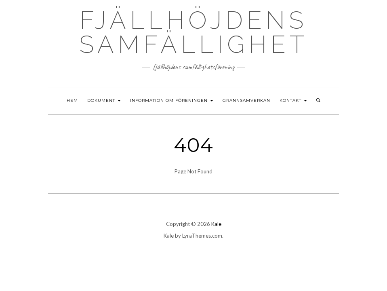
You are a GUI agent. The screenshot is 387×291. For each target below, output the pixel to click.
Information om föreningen (171, 100)
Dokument (104, 100)
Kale (216, 224)
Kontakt (293, 100)
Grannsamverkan (246, 100)
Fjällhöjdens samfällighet (193, 32)
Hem (72, 100)
